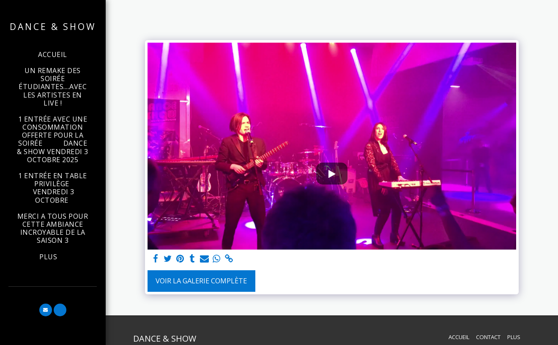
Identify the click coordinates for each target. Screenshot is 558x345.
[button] (45, 310)
